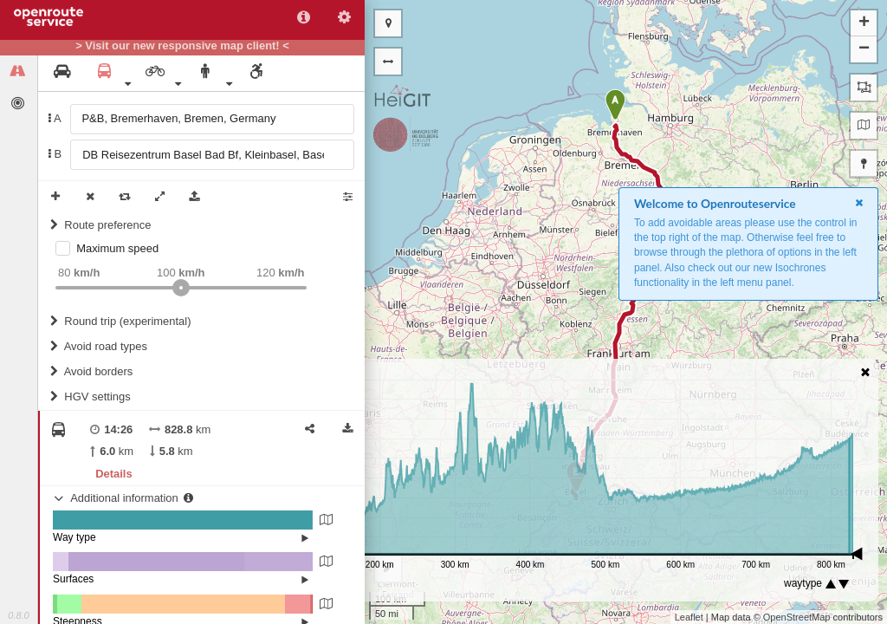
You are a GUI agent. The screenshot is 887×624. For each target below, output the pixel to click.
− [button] (864, 49)
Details (113, 473)
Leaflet (689, 617)
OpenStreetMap (797, 617)
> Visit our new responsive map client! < (182, 46)
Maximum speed (117, 248)
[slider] (181, 287)
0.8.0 (18, 615)
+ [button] (864, 23)
